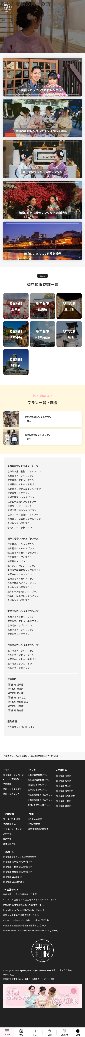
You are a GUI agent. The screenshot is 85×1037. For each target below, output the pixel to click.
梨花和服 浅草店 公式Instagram (17, 861)
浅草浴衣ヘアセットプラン (20, 655)
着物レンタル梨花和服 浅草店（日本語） (22, 915)
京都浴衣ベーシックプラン (20, 629)
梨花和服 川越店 (15, 706)
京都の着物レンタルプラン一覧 (23, 465)
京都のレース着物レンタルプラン (24, 514)
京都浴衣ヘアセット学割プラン (23, 621)
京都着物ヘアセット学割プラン (23, 484)
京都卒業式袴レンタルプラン (21, 510)
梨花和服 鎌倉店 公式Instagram (17, 871)
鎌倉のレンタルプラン (38, 789)
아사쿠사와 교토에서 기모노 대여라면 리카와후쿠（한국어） (31, 899)
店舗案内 (11, 678)
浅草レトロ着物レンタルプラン (23, 595)
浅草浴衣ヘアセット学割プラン (23, 659)
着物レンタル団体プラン (19, 523)
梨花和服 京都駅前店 (17, 701)
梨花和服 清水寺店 (16, 697)
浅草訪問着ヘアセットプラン (21, 582)
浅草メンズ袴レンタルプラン (21, 565)
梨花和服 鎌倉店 (15, 710)
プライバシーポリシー (13, 828)
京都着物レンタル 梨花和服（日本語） (21, 894)
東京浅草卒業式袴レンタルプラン (24, 570)
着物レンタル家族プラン (19, 527)
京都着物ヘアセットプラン (20, 480)
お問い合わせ (34, 823)
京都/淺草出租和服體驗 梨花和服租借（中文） (24, 904)
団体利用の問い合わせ (38, 828)
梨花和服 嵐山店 (15, 693)
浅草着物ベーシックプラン (20, 544)
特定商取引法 (9, 823)
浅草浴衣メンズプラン (18, 667)
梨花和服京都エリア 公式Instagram (19, 856)
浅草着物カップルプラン (19, 557)
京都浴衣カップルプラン (19, 625)
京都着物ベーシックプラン (20, 475)
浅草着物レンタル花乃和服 (20, 727)
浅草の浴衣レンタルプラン (40, 794)
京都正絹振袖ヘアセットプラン (23, 501)
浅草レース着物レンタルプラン (22, 591)
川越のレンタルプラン (38, 784)
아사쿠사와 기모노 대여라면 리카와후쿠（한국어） (26, 920)
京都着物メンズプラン (18, 493)
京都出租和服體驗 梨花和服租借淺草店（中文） (25, 925)
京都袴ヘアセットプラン (19, 505)
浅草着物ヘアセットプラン (20, 548)
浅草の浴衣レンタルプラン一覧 (23, 645)
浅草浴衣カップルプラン (19, 663)
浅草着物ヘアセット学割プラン (23, 552)
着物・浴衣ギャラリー (13, 794)
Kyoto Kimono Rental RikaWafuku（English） (24, 909)
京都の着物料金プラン (38, 774)
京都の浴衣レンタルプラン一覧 (23, 611)
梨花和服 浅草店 (15, 684)
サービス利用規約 (11, 818)
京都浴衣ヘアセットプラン (20, 616)
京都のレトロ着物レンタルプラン (24, 518)
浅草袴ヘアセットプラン (19, 574)
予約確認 (7, 784)
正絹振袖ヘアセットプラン (20, 578)
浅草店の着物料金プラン (39, 779)
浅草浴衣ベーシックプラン (20, 650)
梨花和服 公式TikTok (12, 876)
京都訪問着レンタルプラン (20, 497)
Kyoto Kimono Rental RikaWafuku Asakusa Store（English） (31, 930)
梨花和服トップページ (13, 774)
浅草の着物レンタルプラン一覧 (23, 538)
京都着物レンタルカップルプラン (24, 488)
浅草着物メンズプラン (18, 561)
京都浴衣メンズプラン (18, 634)
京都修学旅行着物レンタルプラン (24, 471)
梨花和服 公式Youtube (13, 881)
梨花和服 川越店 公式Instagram (17, 866)
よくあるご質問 (35, 818)
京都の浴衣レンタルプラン (40, 799)
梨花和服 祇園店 (15, 688)
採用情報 (7, 838)
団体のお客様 (9, 843)
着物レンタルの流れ (12, 789)
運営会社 (7, 833)
